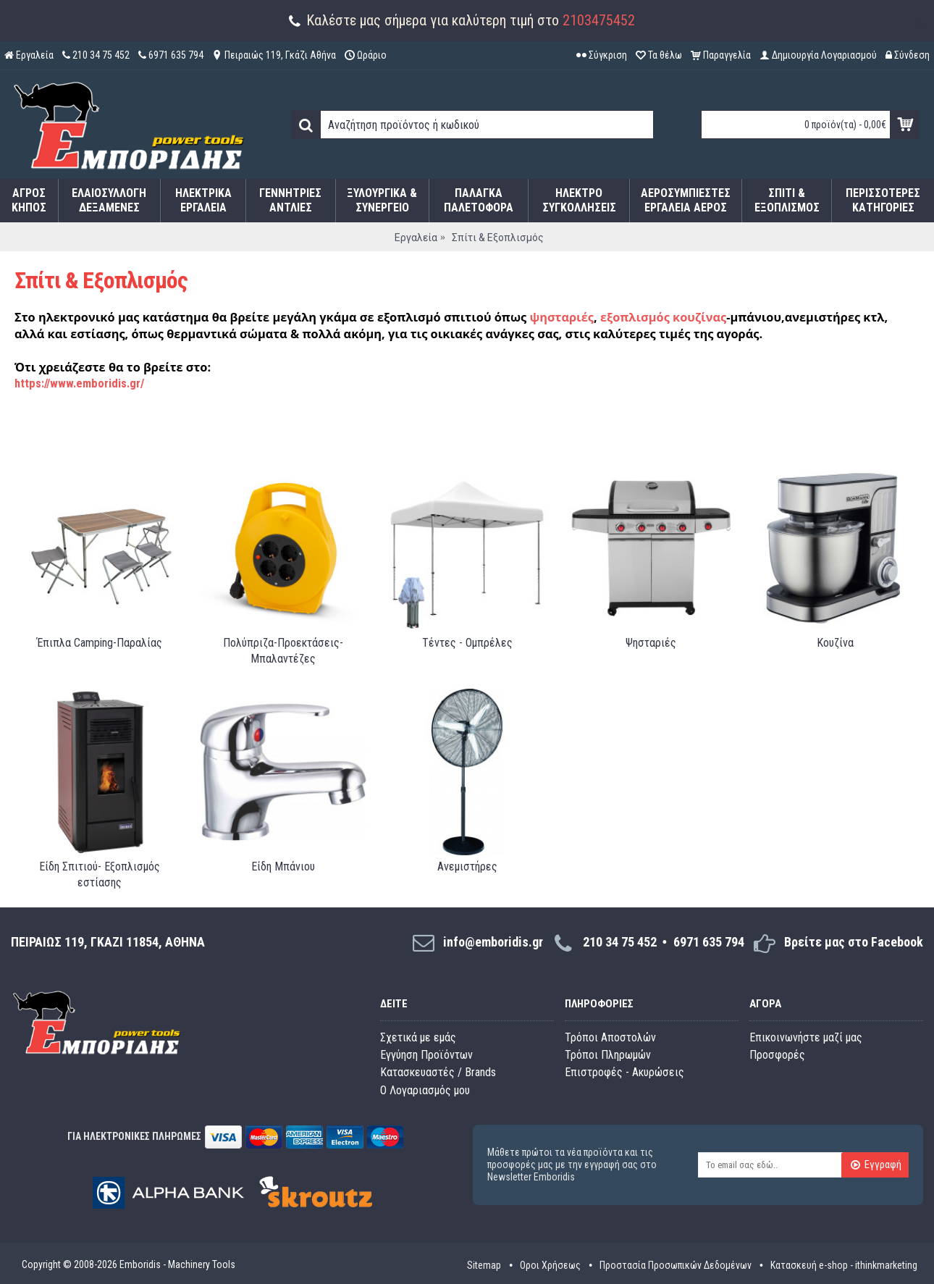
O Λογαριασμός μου (425, 1090)
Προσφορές (777, 1055)
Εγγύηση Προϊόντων (426, 1055)
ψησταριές (561, 317)
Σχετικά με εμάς (418, 1037)
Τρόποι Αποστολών (610, 1037)
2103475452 (599, 20)
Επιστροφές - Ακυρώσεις (624, 1072)
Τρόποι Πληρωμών (608, 1055)
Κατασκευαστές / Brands (438, 1072)
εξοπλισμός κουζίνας (663, 317)
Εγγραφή (875, 1165)
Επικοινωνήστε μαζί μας (805, 1037)
